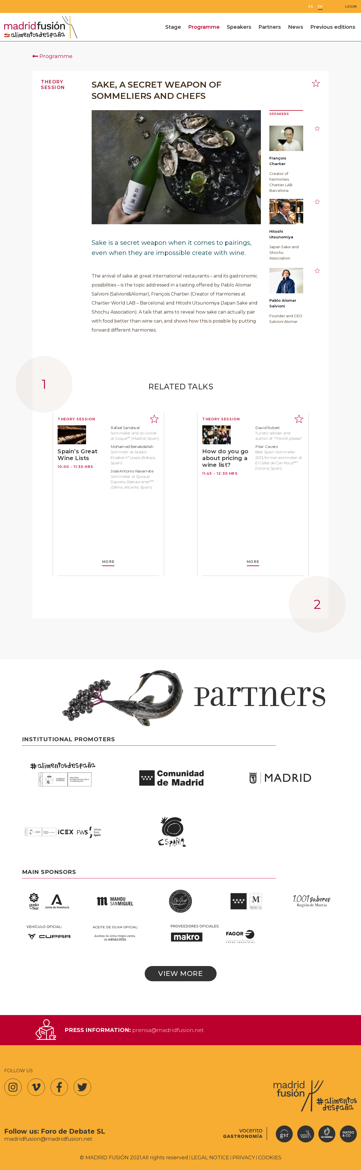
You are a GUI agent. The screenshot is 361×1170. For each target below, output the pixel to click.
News (295, 27)
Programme (204, 27)
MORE (108, 562)
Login (351, 6)
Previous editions (332, 27)
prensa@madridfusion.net (168, 1030)
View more (180, 973)
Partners (269, 27)
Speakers (239, 27)
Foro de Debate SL (73, 1131)
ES (311, 6)
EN (320, 6)
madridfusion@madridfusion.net (48, 1139)
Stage (173, 27)
